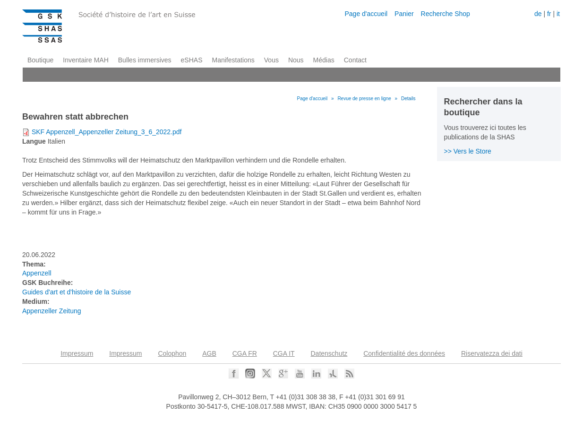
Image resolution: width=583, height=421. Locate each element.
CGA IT (284, 353)
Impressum (76, 353)
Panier (403, 13)
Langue (34, 141)
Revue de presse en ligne (364, 98)
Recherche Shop (445, 13)
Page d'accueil (365, 13)
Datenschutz (329, 353)
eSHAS (192, 60)
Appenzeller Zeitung (51, 311)
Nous (296, 60)
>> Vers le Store (467, 151)
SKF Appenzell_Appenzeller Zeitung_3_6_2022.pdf (107, 132)
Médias (323, 60)
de (538, 13)
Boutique (40, 60)
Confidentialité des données (404, 353)
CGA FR (244, 353)
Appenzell (36, 273)
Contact (355, 60)
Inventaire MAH (85, 60)
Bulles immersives (144, 60)
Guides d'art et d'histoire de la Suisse (76, 292)
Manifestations (233, 60)
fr (549, 13)
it (558, 13)
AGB (209, 353)
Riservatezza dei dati (492, 353)
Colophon (172, 353)
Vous (271, 60)
